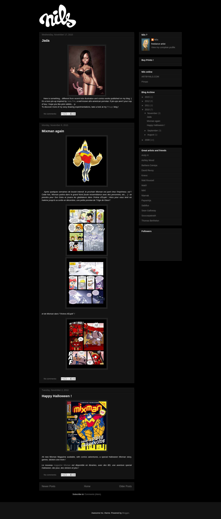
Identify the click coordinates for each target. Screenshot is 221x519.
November (152, 113)
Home (87, 486)
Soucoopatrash (149, 215)
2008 (147, 140)
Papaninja (146, 200)
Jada (45, 40)
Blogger (125, 513)
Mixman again (53, 131)
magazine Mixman (62, 465)
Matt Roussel (148, 180)
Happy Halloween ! (57, 396)
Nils (156, 39)
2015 (147, 97)
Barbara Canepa (149, 165)
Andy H (145, 155)
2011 (147, 105)
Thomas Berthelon (150, 220)
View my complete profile (163, 47)
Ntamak (145, 195)
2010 (147, 109)
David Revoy (148, 170)
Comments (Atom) (93, 494)
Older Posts (125, 486)
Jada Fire (71, 101)
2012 (147, 101)
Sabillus (145, 205)
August (151, 134)
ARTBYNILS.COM (150, 76)
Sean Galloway (149, 210)
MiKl (144, 190)
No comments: (50, 114)
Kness (144, 175)
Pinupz (110, 107)
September (152, 130)
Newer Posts (48, 486)
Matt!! (144, 185)
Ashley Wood (148, 160)
